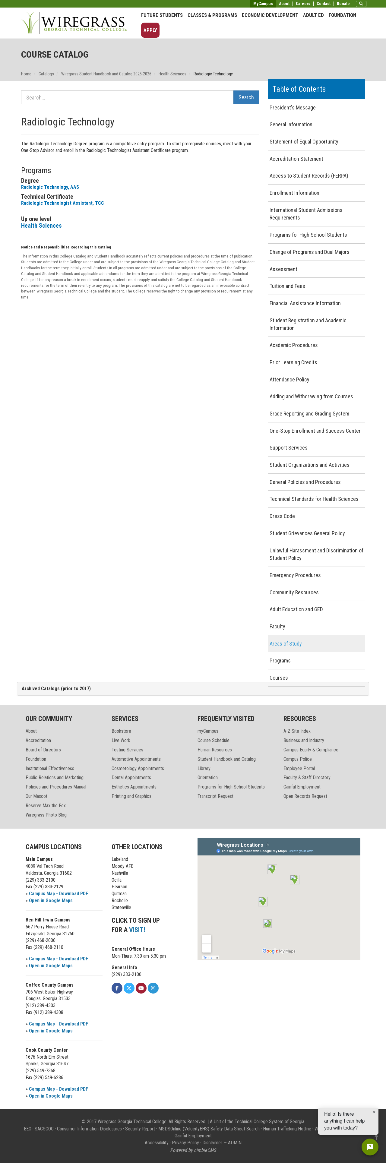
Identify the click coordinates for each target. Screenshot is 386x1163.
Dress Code (282, 516)
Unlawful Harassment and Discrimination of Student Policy (316, 554)
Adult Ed (313, 15)
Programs (280, 660)
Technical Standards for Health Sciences (314, 499)
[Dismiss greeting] (374, 1120)
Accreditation (38, 740)
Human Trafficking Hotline (287, 1129)
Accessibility (157, 1143)
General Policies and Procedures (305, 482)
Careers (303, 4)
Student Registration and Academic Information (308, 324)
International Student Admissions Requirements (306, 214)
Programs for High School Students (308, 235)
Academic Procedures (294, 345)
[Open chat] (370, 1147)
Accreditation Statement (296, 159)
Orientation (208, 777)
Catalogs (46, 73)
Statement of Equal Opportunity (304, 141)
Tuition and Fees (287, 286)
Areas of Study (286, 643)
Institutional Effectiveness (50, 768)
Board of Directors (43, 750)
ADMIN (235, 1143)
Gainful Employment (302, 787)
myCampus (208, 731)
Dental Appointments (131, 777)
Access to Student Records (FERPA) (309, 175)
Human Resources (215, 750)
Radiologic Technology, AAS (50, 187)
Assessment (283, 269)
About (284, 4)
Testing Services (127, 750)
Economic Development (270, 15)
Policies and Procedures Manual (56, 787)
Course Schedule (213, 740)
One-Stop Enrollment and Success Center (315, 431)
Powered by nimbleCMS (193, 1150)
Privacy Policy (185, 1143)
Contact (324, 4)
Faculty (277, 626)
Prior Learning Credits (293, 362)
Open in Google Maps (51, 900)
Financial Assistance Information (305, 303)
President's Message (293, 107)
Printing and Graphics (131, 796)
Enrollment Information (294, 193)
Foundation (342, 15)
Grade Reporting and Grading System (309, 413)
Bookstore (121, 731)
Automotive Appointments (136, 759)
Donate (343, 4)
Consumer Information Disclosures (89, 1129)
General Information (291, 124)
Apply (150, 30)
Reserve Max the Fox (46, 805)
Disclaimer (212, 1143)
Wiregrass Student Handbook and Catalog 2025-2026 (106, 73)
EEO (27, 1129)
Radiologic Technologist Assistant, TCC (62, 203)
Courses (279, 678)
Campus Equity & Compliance (310, 750)
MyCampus (263, 3)
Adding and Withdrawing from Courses (311, 396)
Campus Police (297, 759)
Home (26, 73)
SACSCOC (44, 1129)
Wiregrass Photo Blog (46, 815)
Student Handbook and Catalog (227, 759)
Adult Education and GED (296, 609)
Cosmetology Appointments (138, 768)
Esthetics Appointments (134, 787)
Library (204, 768)
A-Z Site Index (297, 731)
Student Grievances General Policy (307, 533)
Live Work (121, 740)
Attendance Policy (289, 379)
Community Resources (294, 592)
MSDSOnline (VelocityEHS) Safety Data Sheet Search (209, 1129)
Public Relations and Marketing (55, 777)
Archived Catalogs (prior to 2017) (56, 688)
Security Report (140, 1129)
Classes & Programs (212, 15)
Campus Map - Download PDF (58, 893)
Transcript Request (215, 796)
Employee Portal (299, 768)
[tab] (193, 689)
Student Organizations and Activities (310, 465)
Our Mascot (36, 796)
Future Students (162, 15)
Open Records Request (305, 796)
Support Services (289, 447)
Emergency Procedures (295, 575)
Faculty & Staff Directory (307, 777)
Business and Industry (303, 740)
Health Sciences (172, 73)
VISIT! (137, 930)
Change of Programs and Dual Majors (310, 252)
